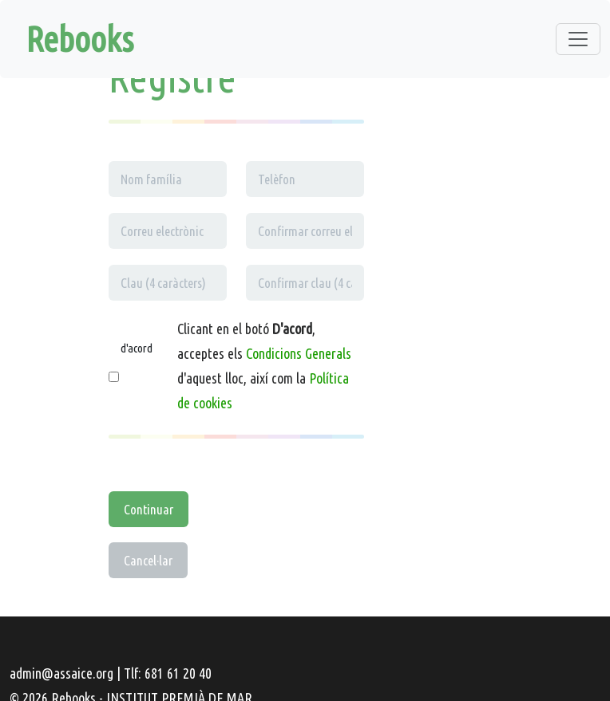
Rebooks (79, 38)
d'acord (136, 348)
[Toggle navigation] (578, 39)
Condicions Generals (298, 353)
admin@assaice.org (61, 673)
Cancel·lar (148, 560)
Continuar (148, 509)
